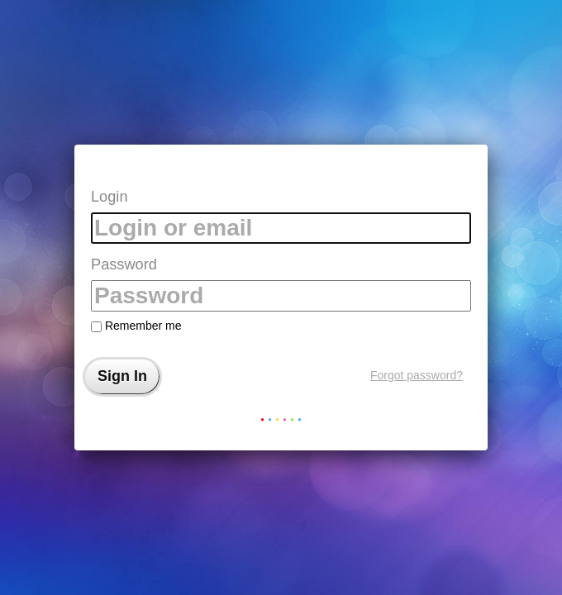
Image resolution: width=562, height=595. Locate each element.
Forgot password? (416, 375)
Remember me (136, 325)
